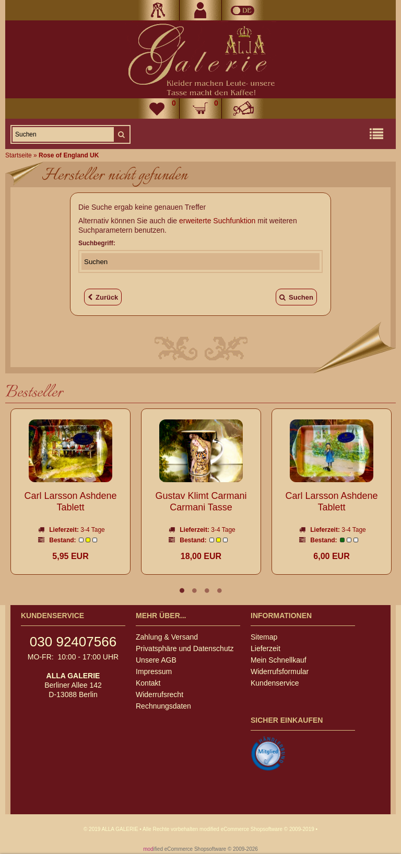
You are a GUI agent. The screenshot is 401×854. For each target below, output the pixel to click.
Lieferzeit (265, 648)
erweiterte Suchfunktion (217, 221)
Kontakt (148, 683)
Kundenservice (275, 683)
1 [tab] (181, 590)
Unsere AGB (156, 660)
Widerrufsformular (280, 671)
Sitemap (264, 637)
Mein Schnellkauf (278, 660)
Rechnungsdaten (163, 706)
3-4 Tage (92, 529)
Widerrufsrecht (159, 694)
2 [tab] (194, 590)
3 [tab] (207, 590)
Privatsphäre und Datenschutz (185, 648)
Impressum (154, 671)
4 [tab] (219, 590)
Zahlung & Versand (167, 637)
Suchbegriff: (96, 243)
